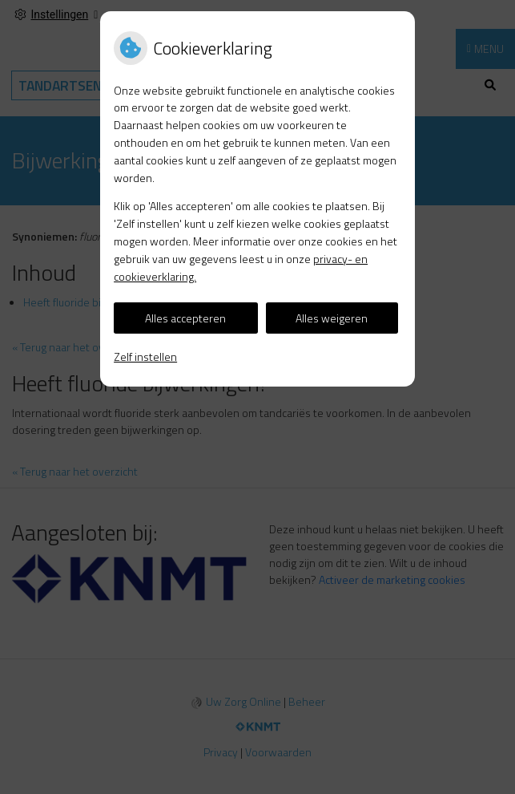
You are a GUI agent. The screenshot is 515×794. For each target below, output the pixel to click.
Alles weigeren (332, 318)
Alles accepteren (185, 318)
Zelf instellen (145, 356)
